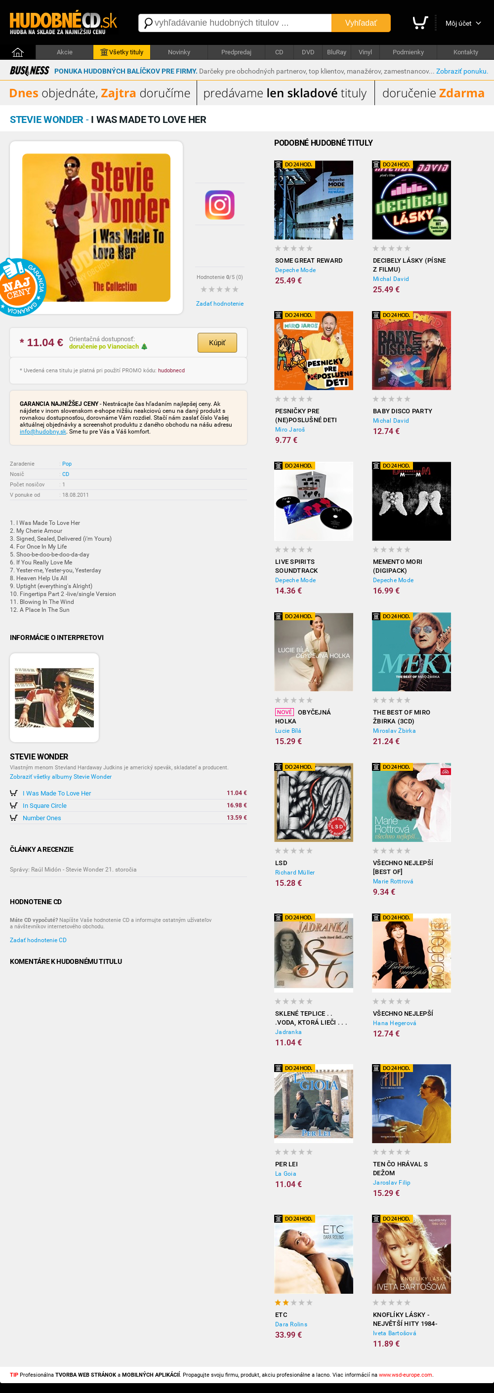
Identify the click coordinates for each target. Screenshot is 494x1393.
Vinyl (365, 52)
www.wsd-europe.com (405, 1375)
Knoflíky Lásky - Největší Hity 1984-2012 (405, 1319)
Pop (67, 464)
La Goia (285, 1173)
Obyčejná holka (303, 716)
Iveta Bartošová (394, 1333)
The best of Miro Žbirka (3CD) (401, 717)
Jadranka (288, 1032)
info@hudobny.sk (43, 431)
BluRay (336, 52)
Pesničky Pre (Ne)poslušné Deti (306, 415)
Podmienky (408, 52)
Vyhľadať (361, 23)
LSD (281, 863)
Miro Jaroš (290, 429)
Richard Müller (295, 872)
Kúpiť (217, 343)
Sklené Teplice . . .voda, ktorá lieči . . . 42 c (311, 1018)
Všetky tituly (121, 52)
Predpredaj (236, 52)
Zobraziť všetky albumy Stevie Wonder (61, 776)
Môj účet (459, 23)
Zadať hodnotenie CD (38, 940)
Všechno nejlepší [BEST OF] (403, 867)
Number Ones (42, 818)
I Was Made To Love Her (57, 793)
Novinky (179, 52)
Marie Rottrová (393, 881)
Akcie (65, 52)
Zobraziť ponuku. (462, 71)
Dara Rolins (291, 1324)
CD (279, 52)
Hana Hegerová (394, 1023)
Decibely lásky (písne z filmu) (409, 265)
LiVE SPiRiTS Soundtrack (296, 566)
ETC (281, 1314)
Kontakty (465, 52)
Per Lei (286, 1164)
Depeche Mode (295, 270)
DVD (308, 52)
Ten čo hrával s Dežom (400, 1168)
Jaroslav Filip (392, 1182)
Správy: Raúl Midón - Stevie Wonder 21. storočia (73, 869)
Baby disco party (402, 411)
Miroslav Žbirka (394, 730)
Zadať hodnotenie (220, 303)
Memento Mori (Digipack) (397, 566)
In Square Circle (45, 805)
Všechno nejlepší (403, 1013)
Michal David (391, 279)
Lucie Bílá (288, 730)
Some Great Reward (308, 260)
